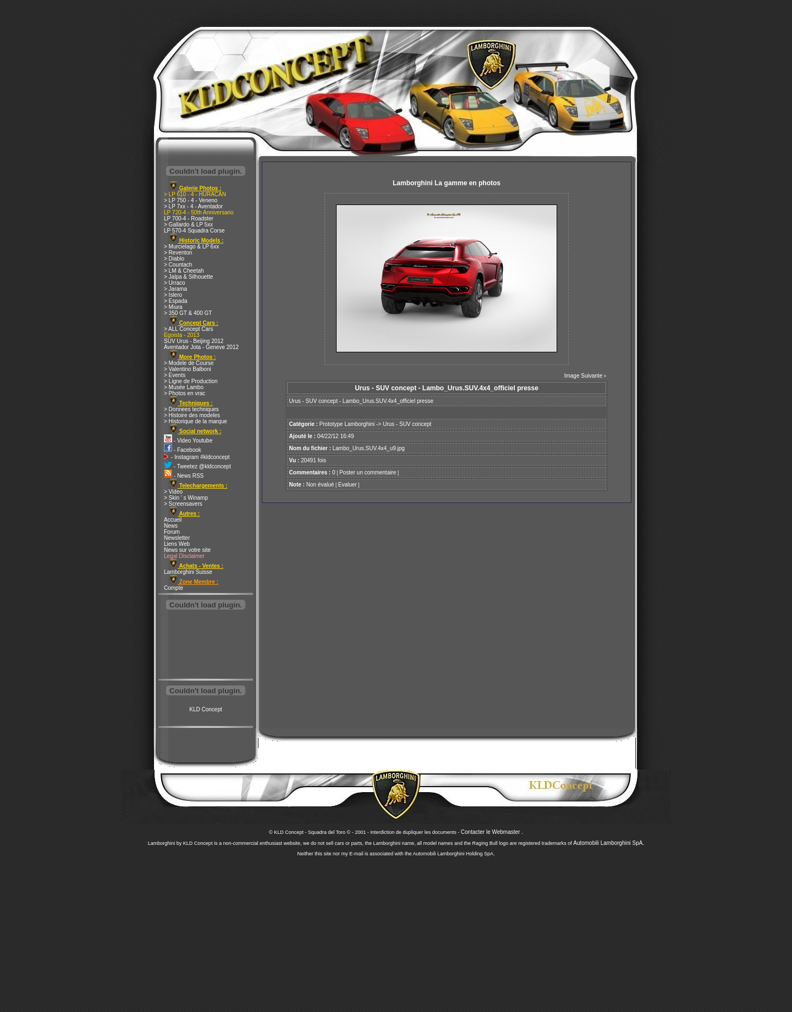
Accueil (173, 520)
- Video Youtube (188, 441)
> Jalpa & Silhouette (188, 277)
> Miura (173, 307)
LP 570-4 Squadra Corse (194, 231)
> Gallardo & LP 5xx (188, 225)
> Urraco (174, 283)
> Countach (178, 265)
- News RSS (184, 476)
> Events (174, 375)
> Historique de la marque (195, 421)
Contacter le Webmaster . (492, 832)
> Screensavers (183, 504)
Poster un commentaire (367, 472)
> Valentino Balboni (187, 369)
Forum (172, 532)
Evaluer (347, 485)
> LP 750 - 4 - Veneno (190, 200)
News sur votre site (187, 550)
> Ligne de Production (191, 381)
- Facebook (182, 450)
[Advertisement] (206, 645)
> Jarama (175, 289)
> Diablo (174, 259)
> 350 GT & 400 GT (188, 313)
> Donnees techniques (191, 409)
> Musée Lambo (184, 387)
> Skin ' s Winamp (186, 498)
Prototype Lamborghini (347, 424)
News (171, 526)
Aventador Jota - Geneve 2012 (201, 347)
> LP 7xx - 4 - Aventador (193, 206)
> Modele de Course (188, 363)
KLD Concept (205, 709)
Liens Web (177, 544)
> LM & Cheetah (184, 271)
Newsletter (177, 538)
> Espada (176, 301)
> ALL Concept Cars (188, 329)
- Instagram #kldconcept (197, 457)
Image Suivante (583, 376)
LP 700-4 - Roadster (188, 218)
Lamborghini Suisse (188, 572)
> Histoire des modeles (192, 415)
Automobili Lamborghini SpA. (608, 843)
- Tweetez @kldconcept (197, 466)
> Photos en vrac (184, 393)
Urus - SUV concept (407, 424)
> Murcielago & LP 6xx (191, 247)
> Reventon (178, 253)
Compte (173, 588)
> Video (173, 492)
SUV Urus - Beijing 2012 (193, 341)
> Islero (173, 295)
